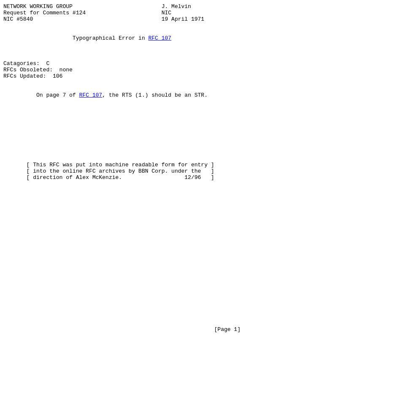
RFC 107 (159, 45)
